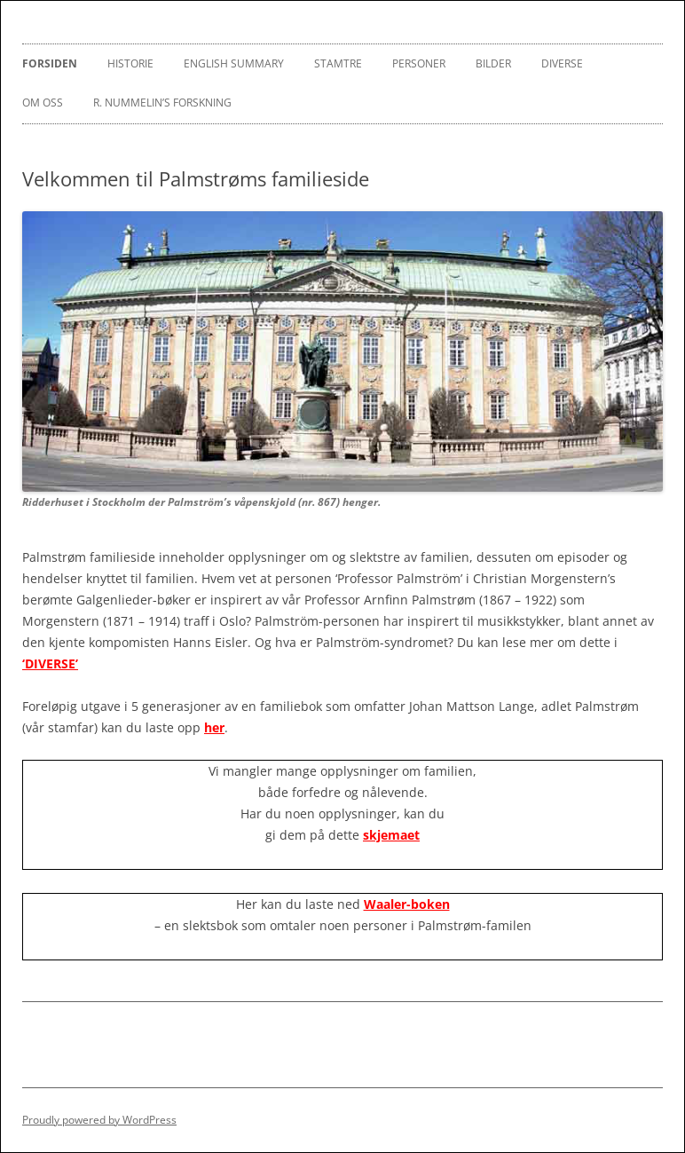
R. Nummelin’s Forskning (162, 102)
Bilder (493, 63)
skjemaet (391, 834)
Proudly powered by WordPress (99, 1119)
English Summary (234, 63)
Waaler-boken (407, 904)
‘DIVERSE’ (50, 663)
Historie (130, 63)
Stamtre (338, 63)
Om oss (42, 102)
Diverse (562, 63)
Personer (418, 63)
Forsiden (49, 63)
